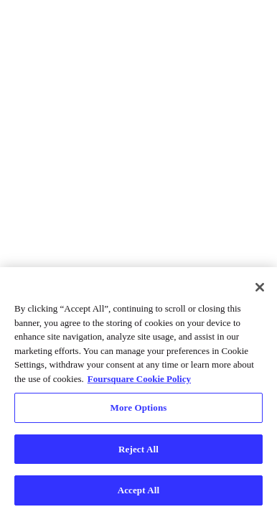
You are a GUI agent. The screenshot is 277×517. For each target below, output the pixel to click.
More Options (139, 407)
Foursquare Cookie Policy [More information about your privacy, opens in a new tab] (139, 378)
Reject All (138, 449)
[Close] (260, 287)
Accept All (139, 490)
